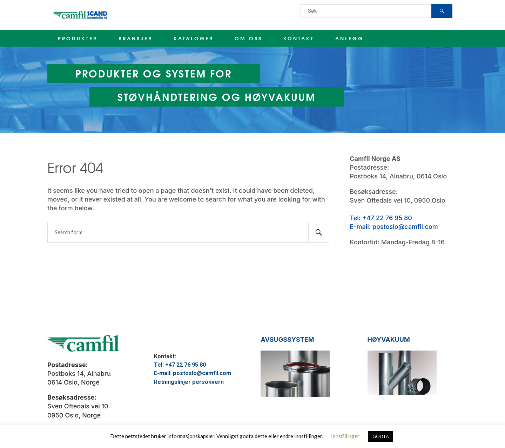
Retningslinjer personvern (189, 382)
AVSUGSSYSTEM (287, 339)
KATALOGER (194, 38)
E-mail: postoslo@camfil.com (394, 226)
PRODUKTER (77, 38)
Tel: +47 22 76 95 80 (381, 218)
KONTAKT (298, 38)
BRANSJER (136, 38)
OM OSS (248, 38)
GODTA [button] (380, 436)
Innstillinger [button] (345, 436)
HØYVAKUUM (389, 339)
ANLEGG (349, 38)
